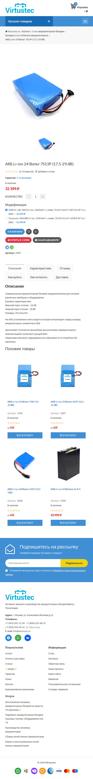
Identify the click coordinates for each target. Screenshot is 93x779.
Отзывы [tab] (65, 268)
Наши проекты (56, 669)
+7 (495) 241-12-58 (15, 623)
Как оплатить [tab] (38, 277)
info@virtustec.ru (22, 631)
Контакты (53, 658)
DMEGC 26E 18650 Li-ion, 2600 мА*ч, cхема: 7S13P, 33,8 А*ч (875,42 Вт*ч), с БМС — (47, 211)
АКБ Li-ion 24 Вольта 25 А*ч (66, 489)
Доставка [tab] (62, 277)
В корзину (15, 231)
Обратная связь (57, 663)
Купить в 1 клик (18, 240)
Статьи (8, 663)
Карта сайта (55, 674)
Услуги (8, 653)
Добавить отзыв (44, 171)
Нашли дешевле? (47, 240)
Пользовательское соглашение (65, 684)
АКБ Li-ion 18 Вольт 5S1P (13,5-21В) (24, 491)
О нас (51, 653)
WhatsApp (33, 627)
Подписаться (74, 563)
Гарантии (10, 674)
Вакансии (53, 679)
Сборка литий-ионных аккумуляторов (24, 736)
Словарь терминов (58, 689)
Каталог (9, 684)
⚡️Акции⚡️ (11, 669)
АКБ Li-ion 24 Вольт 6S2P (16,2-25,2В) (67, 403)
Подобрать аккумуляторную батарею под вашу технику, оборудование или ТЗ (24, 718)
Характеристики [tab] (40, 268)
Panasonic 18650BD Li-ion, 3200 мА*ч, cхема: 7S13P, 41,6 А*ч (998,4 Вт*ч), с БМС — (47, 220)
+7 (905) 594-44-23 (15, 627)
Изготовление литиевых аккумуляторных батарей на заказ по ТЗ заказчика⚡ (24, 706)
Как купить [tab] (15, 277)
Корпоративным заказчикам (19, 689)
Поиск (8, 679)
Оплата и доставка (15, 658)
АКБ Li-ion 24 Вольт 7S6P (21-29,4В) (23, 403)
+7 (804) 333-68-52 (36, 623)
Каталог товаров (20, 21)
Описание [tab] (14, 268)
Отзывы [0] (25, 171)
